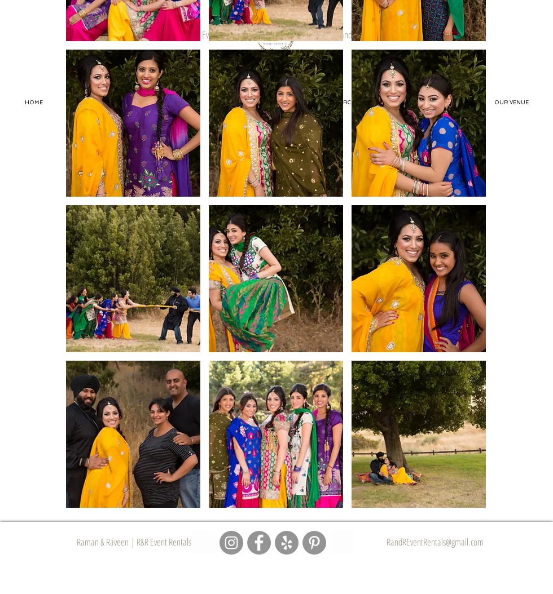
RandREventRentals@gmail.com (435, 541)
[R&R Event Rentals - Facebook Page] (259, 543)
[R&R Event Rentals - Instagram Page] (231, 543)
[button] (133, 123)
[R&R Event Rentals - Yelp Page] (287, 543)
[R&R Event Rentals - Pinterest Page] (314, 543)
